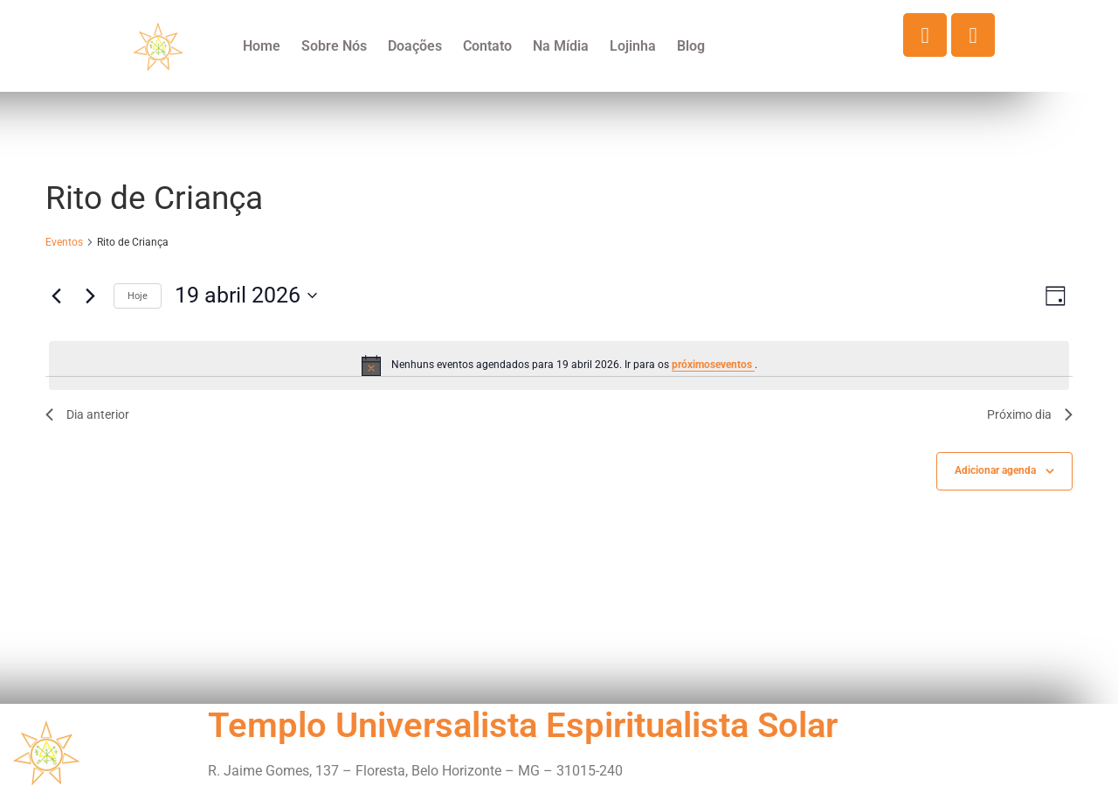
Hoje (138, 296)
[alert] (559, 365)
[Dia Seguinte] (89, 295)
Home (261, 46)
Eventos (64, 242)
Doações (415, 46)
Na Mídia (561, 46)
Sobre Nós (334, 46)
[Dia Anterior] (55, 295)
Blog (691, 46)
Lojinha (633, 46)
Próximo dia (1030, 414)
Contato (487, 46)
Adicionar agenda (995, 470)
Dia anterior (87, 414)
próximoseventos (713, 364)
